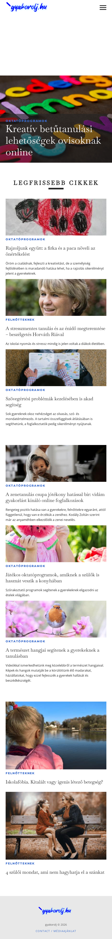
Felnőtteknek (20, 319)
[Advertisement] (56, 46)
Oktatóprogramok (26, 121)
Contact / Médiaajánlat (56, 931)
